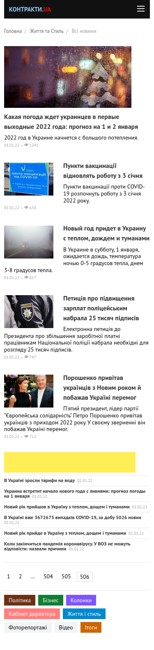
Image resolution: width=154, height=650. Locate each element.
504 (48, 576)
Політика (20, 600)
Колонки (81, 600)
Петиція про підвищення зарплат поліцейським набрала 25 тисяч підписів (101, 308)
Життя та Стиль (47, 31)
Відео (66, 627)
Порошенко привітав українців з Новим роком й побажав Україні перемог (102, 387)
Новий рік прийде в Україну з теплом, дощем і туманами (65, 533)
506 (85, 576)
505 (66, 576)
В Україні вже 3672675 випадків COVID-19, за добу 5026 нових (72, 517)
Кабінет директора (32, 613)
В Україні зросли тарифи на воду (39, 480)
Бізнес (50, 600)
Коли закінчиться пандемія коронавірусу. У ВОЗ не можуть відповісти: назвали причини (67, 546)
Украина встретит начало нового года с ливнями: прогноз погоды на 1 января (74, 493)
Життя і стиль (84, 613)
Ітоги (91, 627)
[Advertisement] (70, 462)
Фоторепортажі (28, 627)
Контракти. (30, 9)
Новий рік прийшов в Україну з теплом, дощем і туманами (67, 506)
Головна (13, 31)
